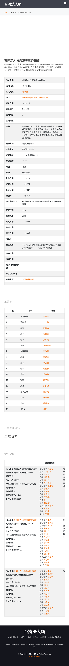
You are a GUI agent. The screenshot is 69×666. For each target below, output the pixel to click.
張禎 (46, 534)
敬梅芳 (50, 522)
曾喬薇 (46, 368)
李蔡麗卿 (47, 345)
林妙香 (46, 397)
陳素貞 (47, 596)
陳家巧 (46, 391)
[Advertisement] (34, 39)
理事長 (25, 91)
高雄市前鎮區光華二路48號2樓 (35, 97)
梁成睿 (47, 605)
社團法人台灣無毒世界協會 (25, 520)
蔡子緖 (46, 380)
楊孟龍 (47, 588)
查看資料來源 (28, 279)
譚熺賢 (47, 599)
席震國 (46, 328)
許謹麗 (47, 582)
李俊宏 (46, 357)
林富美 (47, 602)
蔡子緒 (47, 593)
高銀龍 (46, 339)
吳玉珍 (46, 316)
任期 (45, 409)
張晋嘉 (46, 334)
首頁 (6, 12)
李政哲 (46, 351)
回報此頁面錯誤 (34, 656)
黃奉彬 (46, 374)
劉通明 (50, 576)
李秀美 (46, 362)
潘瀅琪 (47, 613)
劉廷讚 (46, 386)
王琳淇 (50, 574)
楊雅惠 (46, 403)
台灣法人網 (13, 4)
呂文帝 (50, 525)
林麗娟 (47, 551)
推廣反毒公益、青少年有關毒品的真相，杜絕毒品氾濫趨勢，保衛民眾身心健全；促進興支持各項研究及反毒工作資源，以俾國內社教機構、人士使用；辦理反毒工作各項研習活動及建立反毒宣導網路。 (33, 67)
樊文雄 (46, 322)
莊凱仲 (47, 528)
